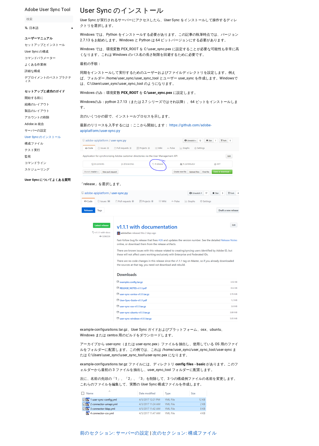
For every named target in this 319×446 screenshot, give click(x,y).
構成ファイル (34, 143)
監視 (28, 156)
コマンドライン (35, 163)
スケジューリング (37, 169)
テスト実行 (32, 150)
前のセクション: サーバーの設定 (115, 433)
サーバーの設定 (35, 130)
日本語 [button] (31, 28)
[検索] (49, 19)
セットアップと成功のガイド (45, 91)
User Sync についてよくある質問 (48, 179)
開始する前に (34, 97)
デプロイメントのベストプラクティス (48, 79)
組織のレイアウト (37, 104)
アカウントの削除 (37, 117)
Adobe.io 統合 (34, 124)
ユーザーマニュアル (39, 38)
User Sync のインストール (43, 137)
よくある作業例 (35, 64)
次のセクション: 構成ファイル (184, 433)
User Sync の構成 (36, 51)
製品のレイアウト (37, 110)
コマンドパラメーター (40, 58)
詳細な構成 (32, 71)
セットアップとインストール (45, 45)
